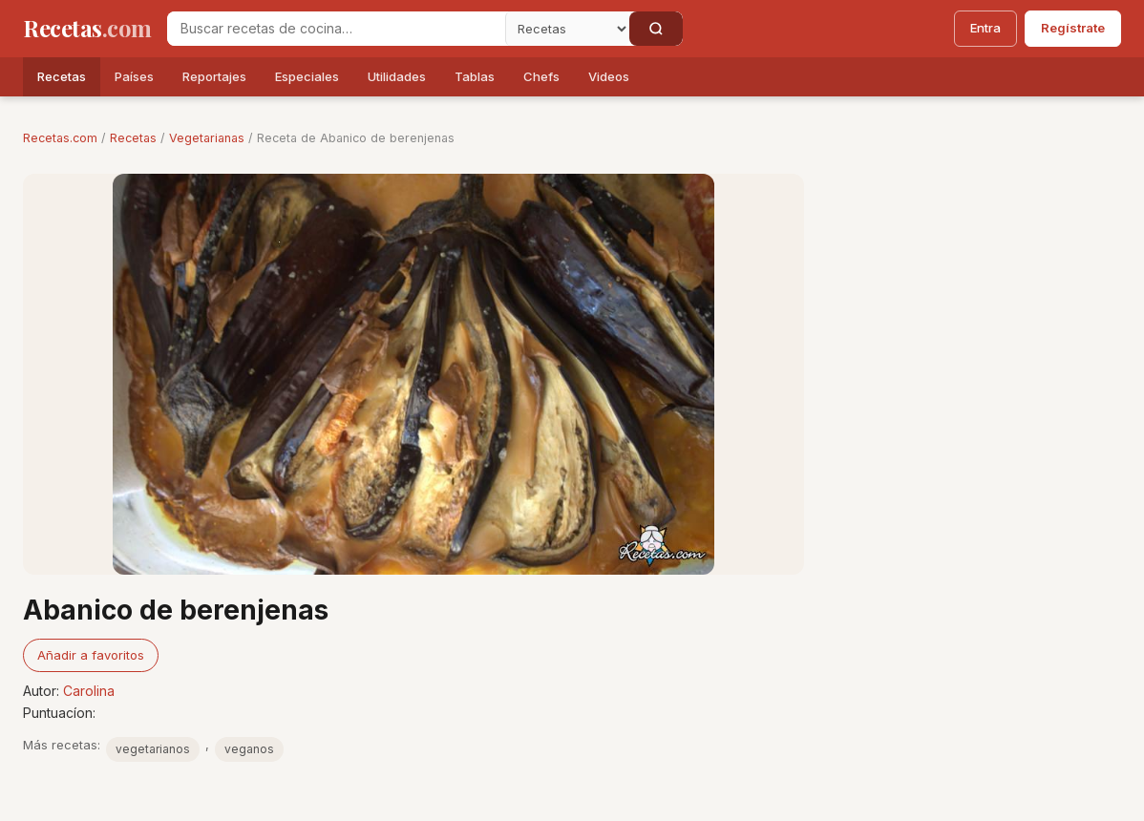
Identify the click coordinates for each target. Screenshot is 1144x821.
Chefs (541, 76)
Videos (608, 76)
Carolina (89, 691)
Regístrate (1073, 27)
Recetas (61, 76)
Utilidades (397, 76)
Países (134, 76)
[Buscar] (656, 28)
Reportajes (214, 76)
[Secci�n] (567, 28)
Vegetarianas (206, 138)
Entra (985, 27)
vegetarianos (153, 749)
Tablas (475, 76)
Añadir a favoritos (90, 655)
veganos (249, 749)
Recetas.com (60, 138)
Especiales (307, 76)
